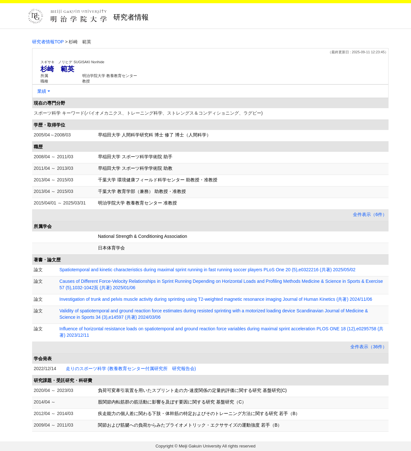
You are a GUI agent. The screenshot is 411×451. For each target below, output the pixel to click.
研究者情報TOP (48, 41)
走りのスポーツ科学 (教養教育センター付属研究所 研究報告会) (131, 368)
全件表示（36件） (368, 346)
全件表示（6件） (370, 214)
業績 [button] (41, 91)
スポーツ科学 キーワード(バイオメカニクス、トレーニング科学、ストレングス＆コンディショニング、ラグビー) (148, 113)
